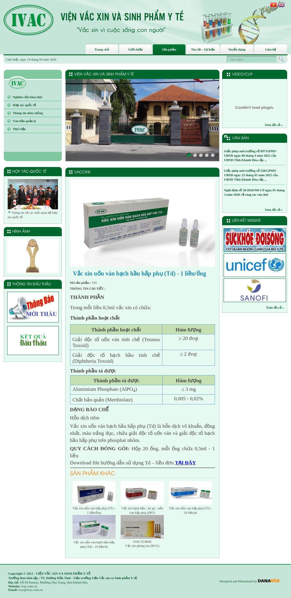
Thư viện (19, 129)
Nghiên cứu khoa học (28, 97)
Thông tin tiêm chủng (28, 113)
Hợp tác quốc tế (24, 105)
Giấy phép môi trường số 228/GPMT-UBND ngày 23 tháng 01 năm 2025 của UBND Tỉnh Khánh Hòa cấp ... (251, 175)
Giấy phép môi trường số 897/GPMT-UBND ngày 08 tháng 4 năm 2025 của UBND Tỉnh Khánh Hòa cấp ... (250, 155)
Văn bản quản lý (24, 121)
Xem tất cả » (273, 125)
